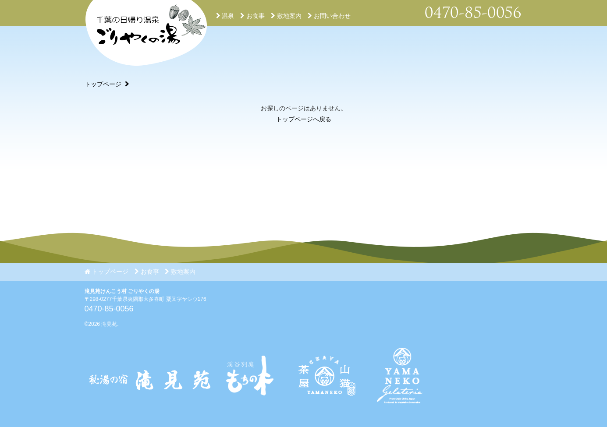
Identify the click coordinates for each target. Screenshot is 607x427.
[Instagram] (325, 410)
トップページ (103, 84)
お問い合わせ (329, 15)
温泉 (225, 15)
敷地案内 (286, 15)
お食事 (252, 15)
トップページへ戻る (303, 119)
